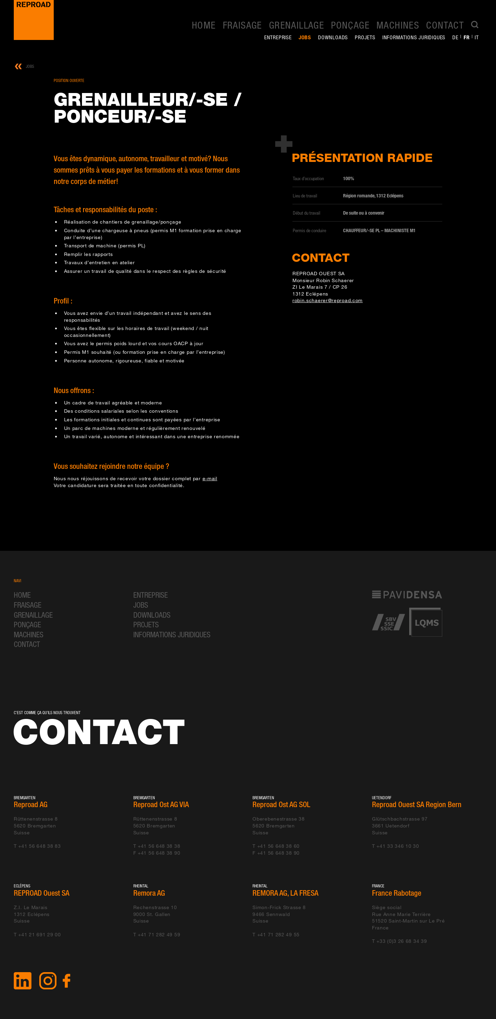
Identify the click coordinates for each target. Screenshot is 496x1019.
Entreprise (278, 37)
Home (204, 25)
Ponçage (350, 25)
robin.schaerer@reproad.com (327, 300)
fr (467, 37)
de (455, 37)
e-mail (210, 478)
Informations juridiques (413, 37)
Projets (365, 37)
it (477, 37)
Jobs (305, 37)
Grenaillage (296, 25)
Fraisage (242, 25)
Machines (397, 25)
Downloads (333, 37)
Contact (445, 25)
